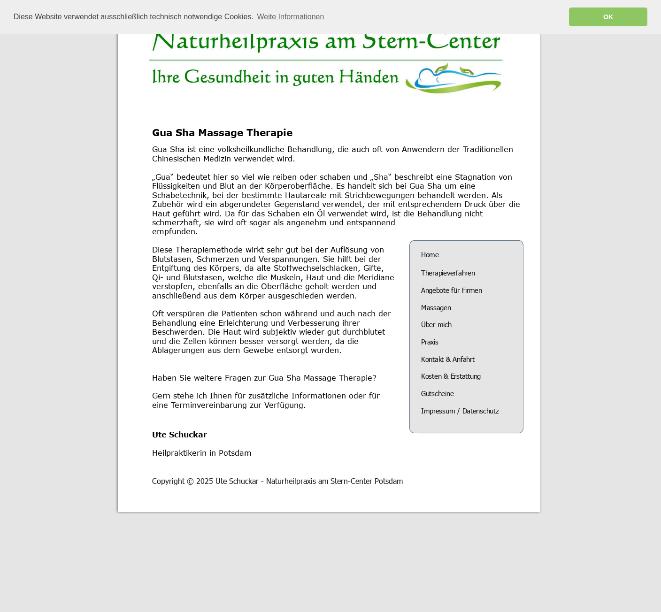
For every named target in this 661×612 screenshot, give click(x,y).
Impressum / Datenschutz (460, 410)
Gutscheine (437, 393)
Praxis (429, 341)
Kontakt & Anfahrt (448, 359)
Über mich (436, 324)
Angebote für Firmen (451, 290)
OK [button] (608, 17)
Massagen (436, 307)
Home (430, 254)
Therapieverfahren (448, 272)
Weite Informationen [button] (290, 17)
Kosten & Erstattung (451, 376)
